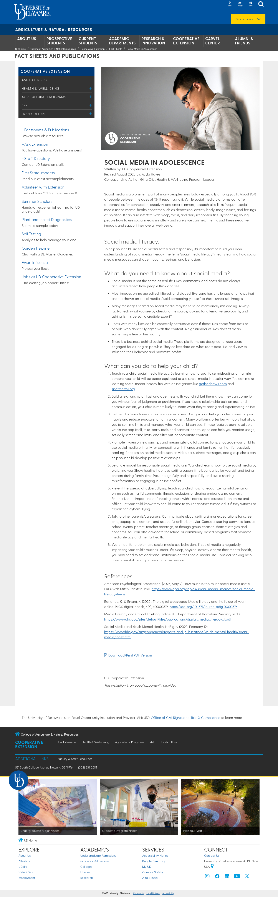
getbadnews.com (213, 384)
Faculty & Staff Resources (75, 758)
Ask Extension (35, 80)
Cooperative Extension (186, 40)
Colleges (86, 866)
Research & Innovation (153, 40)
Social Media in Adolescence (142, 49)
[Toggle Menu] (90, 88)
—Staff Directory (36, 158)
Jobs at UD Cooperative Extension (51, 276)
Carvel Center (212, 40)
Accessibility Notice (155, 855)
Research (86, 877)
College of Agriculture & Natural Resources (53, 49)
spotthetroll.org (123, 389)
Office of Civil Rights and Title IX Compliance (185, 717)
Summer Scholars (37, 201)
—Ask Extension (35, 144)
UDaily (22, 866)
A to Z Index (150, 877)
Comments (138, 893)
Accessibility (168, 893)
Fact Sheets (115, 49)
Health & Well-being (41, 88)
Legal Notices (153, 893)
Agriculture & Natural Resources (53, 29)
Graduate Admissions (94, 861)
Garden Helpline (36, 248)
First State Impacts (38, 172)
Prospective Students (59, 40)
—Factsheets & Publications (45, 129)
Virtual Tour (25, 872)
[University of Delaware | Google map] (212, 866)
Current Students (88, 40)
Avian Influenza (35, 262)
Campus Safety (152, 872)
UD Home (20, 49)
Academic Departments (122, 40)
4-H (25, 105)
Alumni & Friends (244, 40)
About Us (26, 38)
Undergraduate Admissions (98, 855)
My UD (146, 866)
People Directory (153, 861)
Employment (26, 877)
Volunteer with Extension (43, 187)
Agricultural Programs (44, 97)
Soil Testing (31, 233)
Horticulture (34, 114)
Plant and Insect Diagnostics (47, 219)
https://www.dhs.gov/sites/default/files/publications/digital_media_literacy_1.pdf (168, 619)
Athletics (24, 861)
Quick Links (244, 19)
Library (85, 872)
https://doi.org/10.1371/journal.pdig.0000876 (203, 606)
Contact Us (211, 855)
